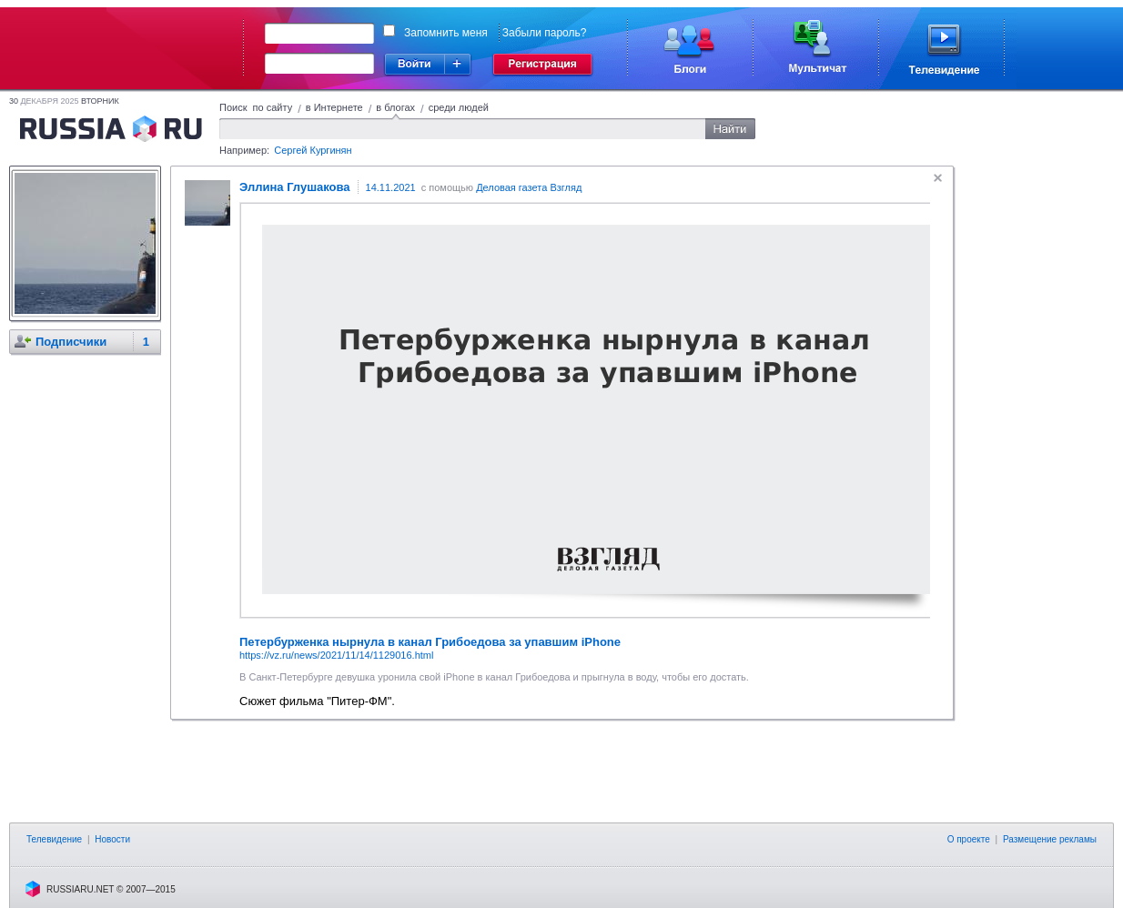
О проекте (968, 839)
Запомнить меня (446, 32)
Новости (112, 839)
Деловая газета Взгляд (529, 187)
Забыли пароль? (544, 32)
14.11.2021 (391, 187)
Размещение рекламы (1050, 839)
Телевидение (54, 839)
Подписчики (70, 341)
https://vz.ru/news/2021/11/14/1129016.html (336, 655)
